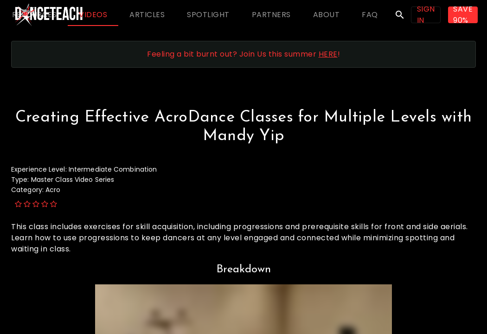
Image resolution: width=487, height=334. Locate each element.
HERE (328, 54)
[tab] (34, 15)
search (399, 14)
